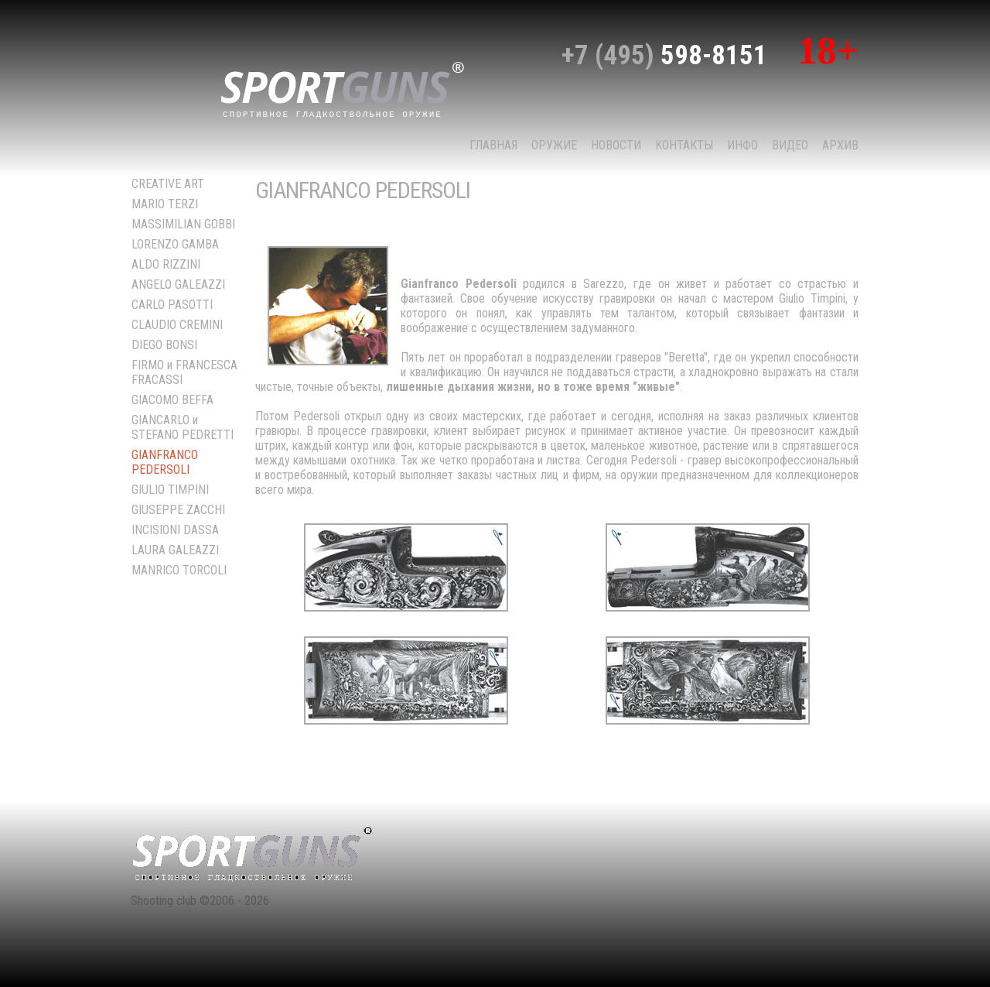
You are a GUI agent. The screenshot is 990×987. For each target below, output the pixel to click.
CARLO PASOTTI (172, 304)
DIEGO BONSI (164, 345)
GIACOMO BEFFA (172, 399)
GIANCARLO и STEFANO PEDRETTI (182, 427)
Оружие (554, 145)
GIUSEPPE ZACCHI (178, 509)
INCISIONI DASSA (175, 530)
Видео (790, 145)
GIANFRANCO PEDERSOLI (164, 462)
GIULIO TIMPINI (170, 489)
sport (342, 88)
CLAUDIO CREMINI (177, 324)
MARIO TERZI (164, 204)
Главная (493, 145)
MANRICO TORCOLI (179, 570)
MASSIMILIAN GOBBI (183, 224)
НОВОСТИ (616, 145)
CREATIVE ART (167, 183)
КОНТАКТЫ (684, 145)
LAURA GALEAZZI (175, 550)
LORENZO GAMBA (175, 244)
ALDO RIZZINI (165, 264)
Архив (840, 145)
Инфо (742, 145)
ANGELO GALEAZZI (178, 284)
